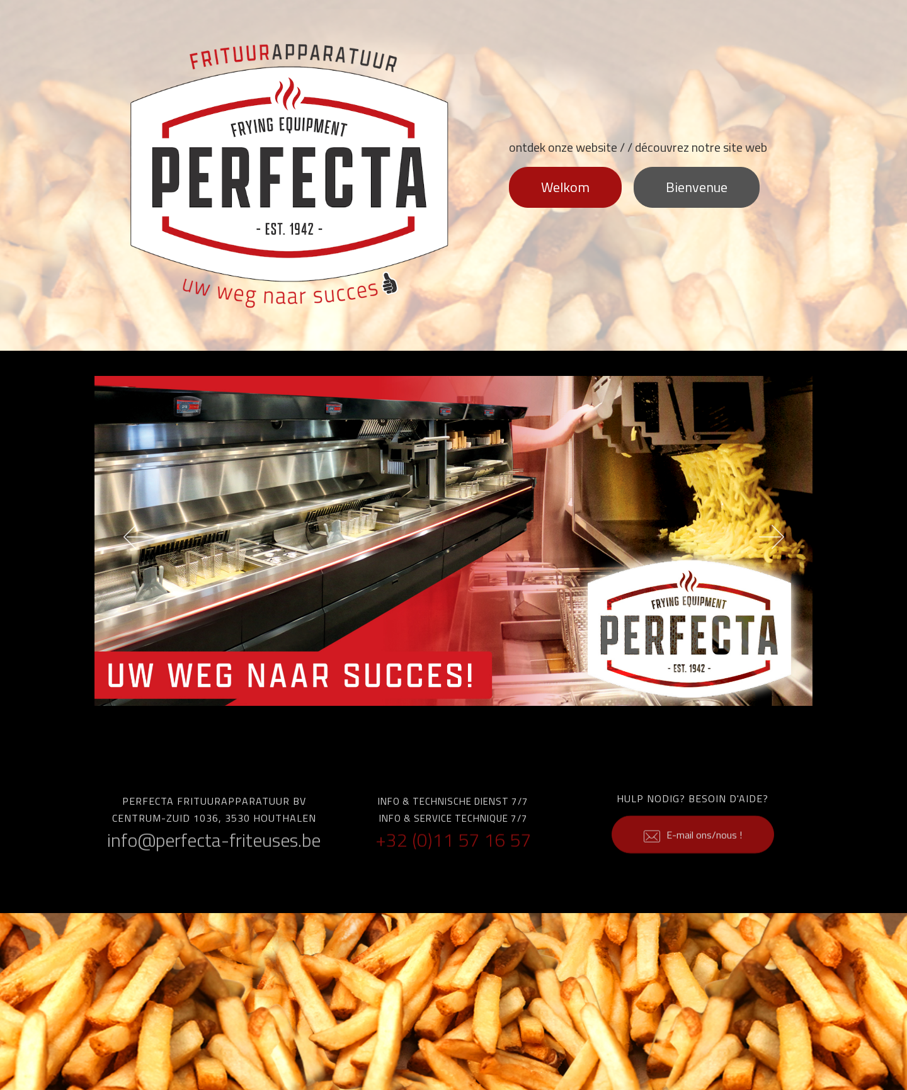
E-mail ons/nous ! (693, 849)
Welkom (565, 187)
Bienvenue (696, 187)
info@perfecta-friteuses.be (214, 846)
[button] (136, 541)
